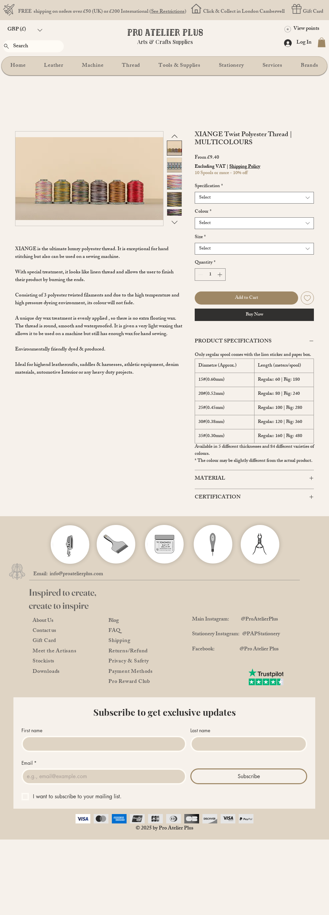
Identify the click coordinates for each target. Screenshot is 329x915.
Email (29, 763)
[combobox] (254, 198)
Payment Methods (130, 672)
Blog (113, 621)
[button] (25, 30)
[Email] (102, 776)
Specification (209, 186)
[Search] (33, 46)
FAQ (114, 631)
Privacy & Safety (128, 661)
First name (31, 730)
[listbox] (25, 30)
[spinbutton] (210, 274)
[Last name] (247, 744)
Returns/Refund (128, 651)
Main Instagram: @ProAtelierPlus (235, 620)
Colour (203, 212)
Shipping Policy (244, 167)
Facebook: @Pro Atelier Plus (235, 649)
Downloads (46, 672)
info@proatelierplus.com (76, 574)
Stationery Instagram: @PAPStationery (236, 634)
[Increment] (220, 274)
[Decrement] (200, 274)
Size (200, 237)
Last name (200, 730)
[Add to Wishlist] (307, 298)
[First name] (102, 744)
